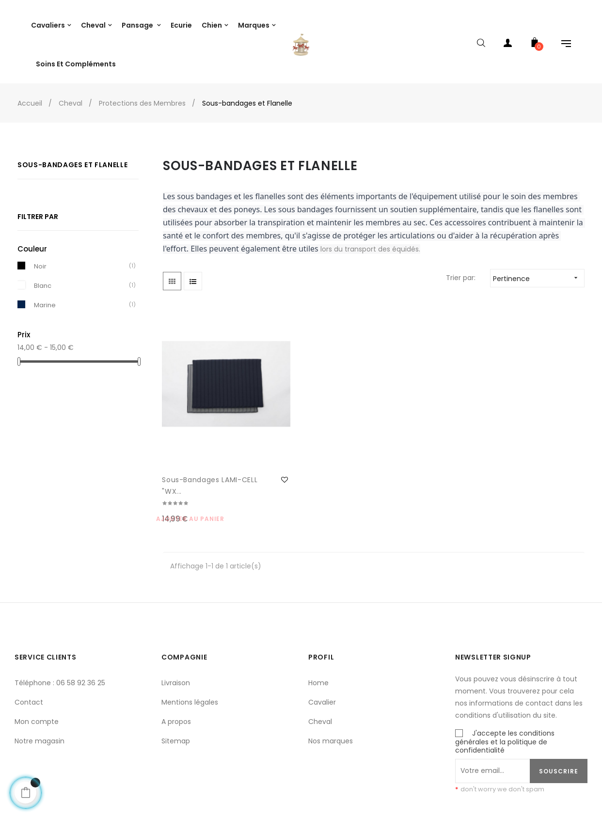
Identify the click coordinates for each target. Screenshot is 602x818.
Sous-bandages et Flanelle (72, 159)
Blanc (42, 279)
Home (318, 635)
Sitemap (175, 693)
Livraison (175, 635)
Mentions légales (189, 654)
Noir (40, 260)
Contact (29, 654)
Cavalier (322, 654)
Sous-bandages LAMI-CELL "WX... (192, 437)
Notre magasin (39, 693)
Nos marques (330, 693)
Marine (45, 298)
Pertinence (538, 272)
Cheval (320, 673)
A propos (176, 673)
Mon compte (37, 673)
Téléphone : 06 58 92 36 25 (60, 635)
